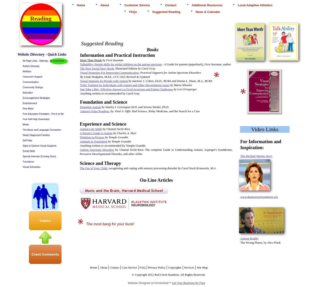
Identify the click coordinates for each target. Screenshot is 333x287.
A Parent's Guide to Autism (96, 133)
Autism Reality (249, 238)
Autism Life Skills (91, 129)
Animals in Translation (93, 141)
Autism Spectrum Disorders (97, 149)
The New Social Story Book (97, 68)
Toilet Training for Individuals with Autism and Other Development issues (125, 85)
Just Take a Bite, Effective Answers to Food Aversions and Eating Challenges (126, 89)
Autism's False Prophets (94, 111)
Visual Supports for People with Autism (104, 81)
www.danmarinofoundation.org (259, 197)
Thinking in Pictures (92, 137)
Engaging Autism (90, 107)
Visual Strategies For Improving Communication (109, 72)
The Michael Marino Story (256, 156)
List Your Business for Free (188, 283)
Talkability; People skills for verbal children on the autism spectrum (121, 64)
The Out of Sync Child (93, 168)
